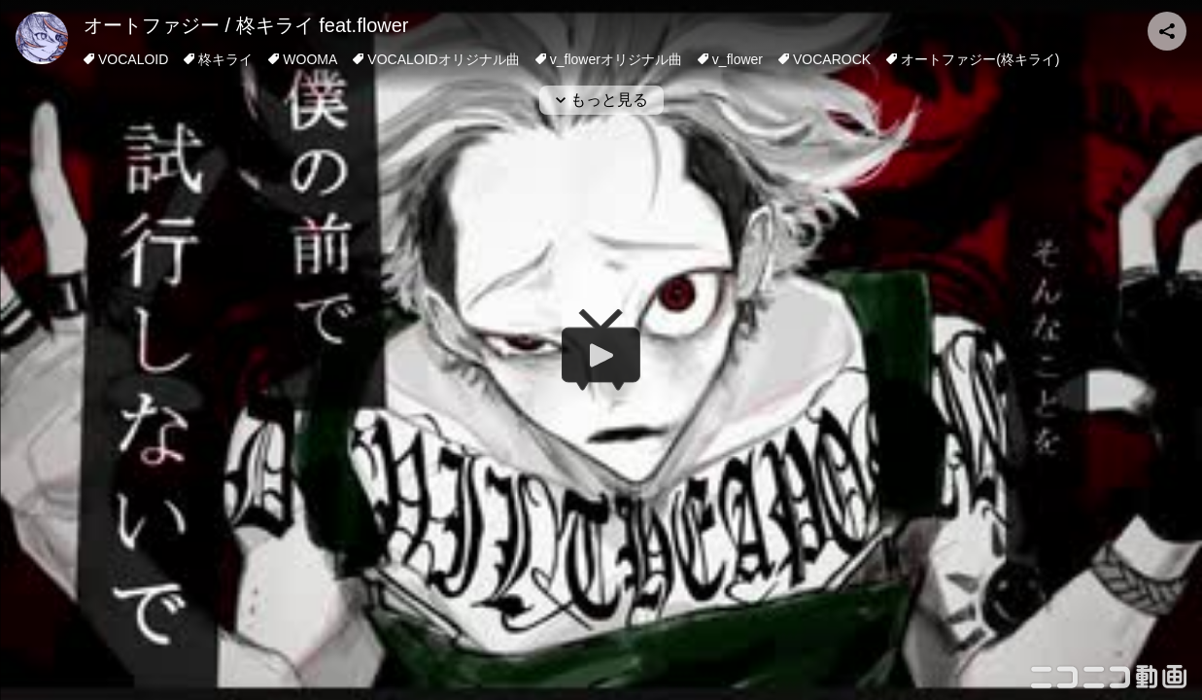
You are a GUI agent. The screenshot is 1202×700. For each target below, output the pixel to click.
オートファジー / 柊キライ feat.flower (246, 25)
